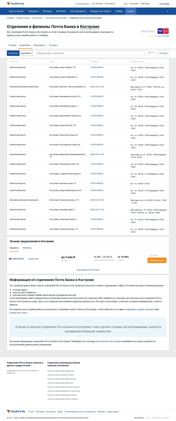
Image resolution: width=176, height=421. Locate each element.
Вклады (47, 11)
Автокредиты (78, 11)
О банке (12, 45)
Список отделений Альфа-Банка (61, 379)
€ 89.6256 (145, 4)
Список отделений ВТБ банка (60, 375)
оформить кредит (135, 309)
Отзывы (53, 45)
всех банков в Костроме (108, 341)
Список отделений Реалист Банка (62, 399)
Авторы (101, 411)
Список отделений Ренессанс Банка (63, 387)
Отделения (24, 45)
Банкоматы (40, 45)
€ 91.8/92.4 (110, 4)
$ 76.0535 (133, 4)
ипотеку (150, 309)
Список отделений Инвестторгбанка (63, 391)
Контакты (51, 411)
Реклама (40, 411)
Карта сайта (113, 411)
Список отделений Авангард (60, 383)
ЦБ (125, 4)
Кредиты (33, 11)
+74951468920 (96, 67)
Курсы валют (16, 11)
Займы (119, 11)
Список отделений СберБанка (60, 371)
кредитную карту (18, 312)
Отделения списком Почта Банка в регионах (22, 371)
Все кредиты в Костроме (88, 270)
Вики (60, 411)
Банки (130, 11)
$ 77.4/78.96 (97, 4)
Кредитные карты (100, 11)
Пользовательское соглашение (80, 411)
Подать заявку (157, 260)
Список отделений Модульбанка (62, 395)
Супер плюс (33, 259)
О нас (31, 411)
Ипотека (61, 11)
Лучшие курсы (82, 4)
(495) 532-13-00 (97, 87)
